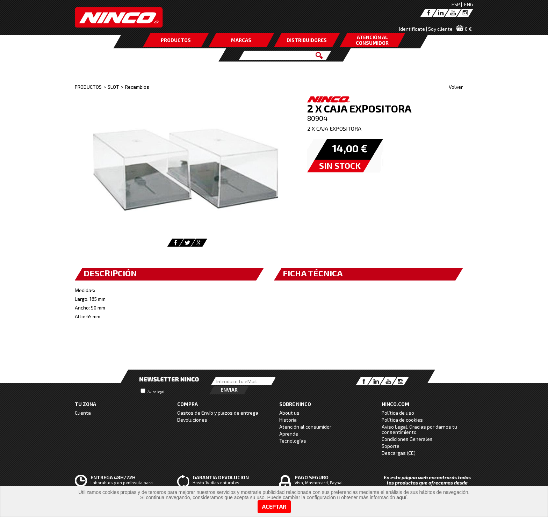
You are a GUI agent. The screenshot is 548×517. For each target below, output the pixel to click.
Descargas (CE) (399, 453)
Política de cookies (402, 420)
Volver (456, 87)
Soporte (390, 446)
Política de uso (398, 413)
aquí (401, 497)
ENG (468, 4)
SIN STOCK (340, 165)
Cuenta (83, 413)
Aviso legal (155, 391)
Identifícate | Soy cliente (426, 29)
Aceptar (274, 506)
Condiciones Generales (407, 439)
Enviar (229, 390)
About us (289, 413)
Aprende (288, 434)
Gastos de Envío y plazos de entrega (217, 413)
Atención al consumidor (305, 427)
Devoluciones (192, 420)
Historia (288, 420)
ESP (456, 4)
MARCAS (241, 40)
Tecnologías (292, 441)
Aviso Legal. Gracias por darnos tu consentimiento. (419, 429)
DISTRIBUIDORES (307, 40)
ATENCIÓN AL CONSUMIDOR (372, 40)
